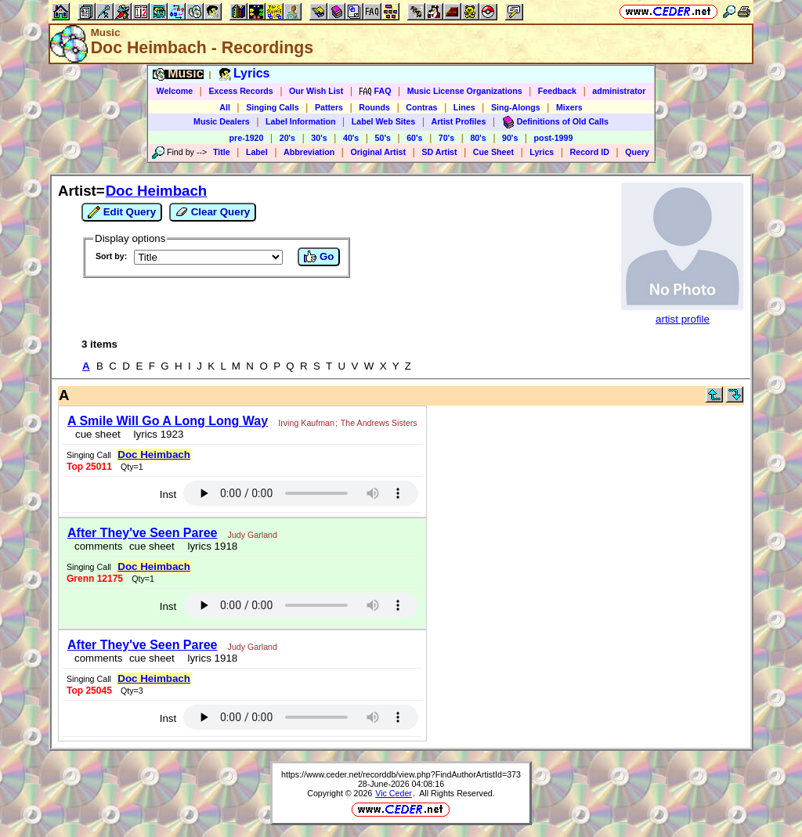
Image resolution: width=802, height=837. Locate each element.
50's (383, 138)
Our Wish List (316, 91)
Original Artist (378, 152)
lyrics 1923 (155, 434)
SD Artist (439, 152)
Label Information (300, 121)
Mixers (569, 107)
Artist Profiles (459, 121)
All (224, 107)
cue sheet (98, 434)
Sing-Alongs (515, 107)
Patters (329, 107)
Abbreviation (309, 152)
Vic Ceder (393, 793)
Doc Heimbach (157, 190)
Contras (421, 107)
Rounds (374, 107)
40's (351, 138)
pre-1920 (246, 138)
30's (319, 138)
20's (287, 138)
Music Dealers (221, 121)
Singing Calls (272, 107)
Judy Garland (252, 534)
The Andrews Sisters (379, 423)
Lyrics (541, 152)
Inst (168, 494)
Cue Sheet (493, 152)
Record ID (589, 152)
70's (446, 138)
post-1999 (553, 138)
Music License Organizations (464, 91)
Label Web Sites (384, 121)
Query (637, 152)
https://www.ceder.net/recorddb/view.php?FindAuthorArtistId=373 (401, 774)
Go (319, 257)
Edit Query (122, 212)
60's (414, 138)
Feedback (557, 91)
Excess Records (240, 91)
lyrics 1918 (209, 546)
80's (478, 138)
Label (257, 152)
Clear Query (212, 212)
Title (221, 152)
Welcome (175, 91)
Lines (464, 107)
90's (510, 138)
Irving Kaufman (306, 423)
